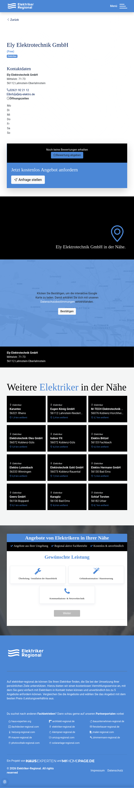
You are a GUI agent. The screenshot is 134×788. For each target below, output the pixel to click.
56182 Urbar (100, 499)
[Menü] (123, 6)
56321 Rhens (18, 411)
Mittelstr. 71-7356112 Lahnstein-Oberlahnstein (26, 357)
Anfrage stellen (30, 180)
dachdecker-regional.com (23, 726)
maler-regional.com (102, 732)
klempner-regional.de (62, 732)
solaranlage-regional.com (64, 743)
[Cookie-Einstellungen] (5, 782)
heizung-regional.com (21, 732)
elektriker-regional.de (62, 726)
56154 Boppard (19, 499)
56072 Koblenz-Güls (26, 440)
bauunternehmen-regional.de (107, 721)
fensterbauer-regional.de (105, 726)
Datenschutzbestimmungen (57, 301)
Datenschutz (115, 770)
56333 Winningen (21, 469)
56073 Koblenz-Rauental (66, 469)
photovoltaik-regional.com (24, 743)
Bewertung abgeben (68, 155)
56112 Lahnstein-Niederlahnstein (67, 411)
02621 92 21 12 (19, 90)
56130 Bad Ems (106, 469)
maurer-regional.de (20, 737)
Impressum (98, 770)
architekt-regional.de (62, 721)
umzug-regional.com (61, 737)
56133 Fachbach (101, 440)
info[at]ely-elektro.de (22, 94)
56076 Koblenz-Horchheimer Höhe (107, 411)
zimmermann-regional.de (105, 737)
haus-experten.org (19, 721)
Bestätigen (67, 311)
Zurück (13, 19)
